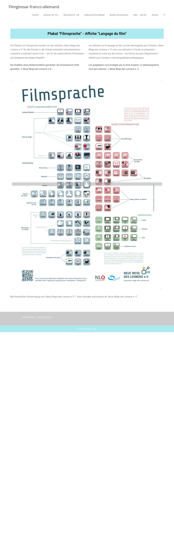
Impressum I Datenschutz (37, 317)
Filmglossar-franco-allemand (34, 6)
